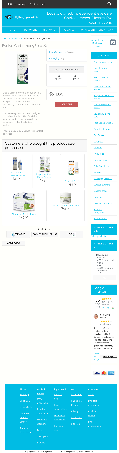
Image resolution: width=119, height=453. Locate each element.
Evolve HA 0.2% (72, 181)
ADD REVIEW (13, 243)
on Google (108, 308)
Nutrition (98, 147)
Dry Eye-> (98, 141)
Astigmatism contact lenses (104, 97)
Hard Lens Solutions (103, 123)
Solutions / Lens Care (102, 115)
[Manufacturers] (104, 263)
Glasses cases (100, 191)
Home (11, 4)
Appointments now (98, 43)
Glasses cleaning (102, 185)
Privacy (74, 411)
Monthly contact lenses (102, 78)
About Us (69, 30)
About (91, 394)
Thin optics (42, 436)
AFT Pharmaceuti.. (104, 260)
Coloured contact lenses (102, 106)
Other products (98, 236)
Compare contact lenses (24, 417)
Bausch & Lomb (104, 268)
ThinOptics (99, 154)
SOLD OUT (66, 104)
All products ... (100, 218)
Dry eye (41, 430)
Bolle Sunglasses (102, 166)
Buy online (30, 30)
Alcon (104, 263)
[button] (109, 4)
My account (88, 30)
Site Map (24, 394)
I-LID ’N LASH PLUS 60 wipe (65, 205)
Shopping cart (107, 30)
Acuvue (104, 257)
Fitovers (97, 172)
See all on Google (97, 357)
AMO (104, 265)
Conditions (76, 417)
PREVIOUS (18, 234)
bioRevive (104, 270)
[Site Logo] (22, 17)
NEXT (71, 234)
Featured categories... (99, 211)
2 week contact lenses (101, 69)
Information (50, 30)
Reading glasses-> (103, 178)
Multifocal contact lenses (102, 88)
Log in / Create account (31, 4)
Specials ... (25, 401)
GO (104, 277)
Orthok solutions (102, 129)
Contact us (76, 394)
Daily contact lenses (104, 62)
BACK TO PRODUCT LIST (45, 234)
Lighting (98, 197)
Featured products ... (103, 203)
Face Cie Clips (100, 160)
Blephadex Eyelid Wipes (24, 214)
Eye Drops (17, 38)
